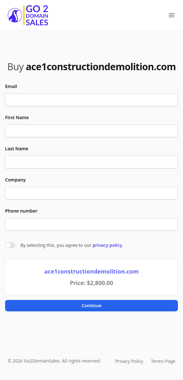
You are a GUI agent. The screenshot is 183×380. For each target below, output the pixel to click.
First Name (17, 117)
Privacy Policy (129, 361)
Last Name (16, 149)
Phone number (21, 211)
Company (15, 180)
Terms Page (163, 361)
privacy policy (107, 245)
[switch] (10, 245)
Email (11, 86)
